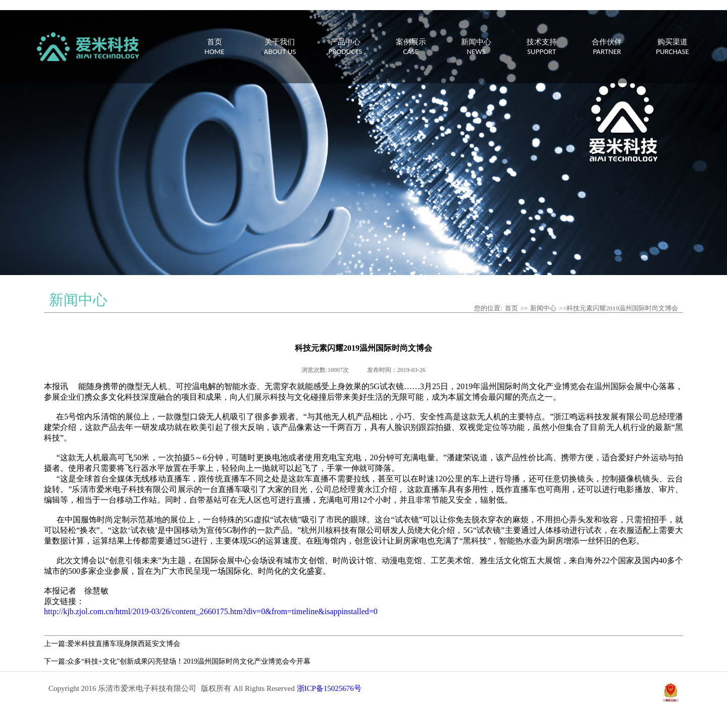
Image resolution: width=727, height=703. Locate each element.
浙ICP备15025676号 (329, 688)
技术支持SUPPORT (542, 46)
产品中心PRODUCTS (345, 46)
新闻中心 (543, 308)
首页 (511, 308)
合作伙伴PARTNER (607, 46)
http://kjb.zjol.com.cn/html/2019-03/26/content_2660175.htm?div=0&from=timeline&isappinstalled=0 (211, 611)
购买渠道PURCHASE (672, 46)
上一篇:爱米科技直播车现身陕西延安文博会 (112, 643)
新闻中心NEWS (476, 46)
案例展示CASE (411, 46)
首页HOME (214, 46)
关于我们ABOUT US (280, 46)
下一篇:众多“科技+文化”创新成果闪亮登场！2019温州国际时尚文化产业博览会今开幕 (177, 661)
